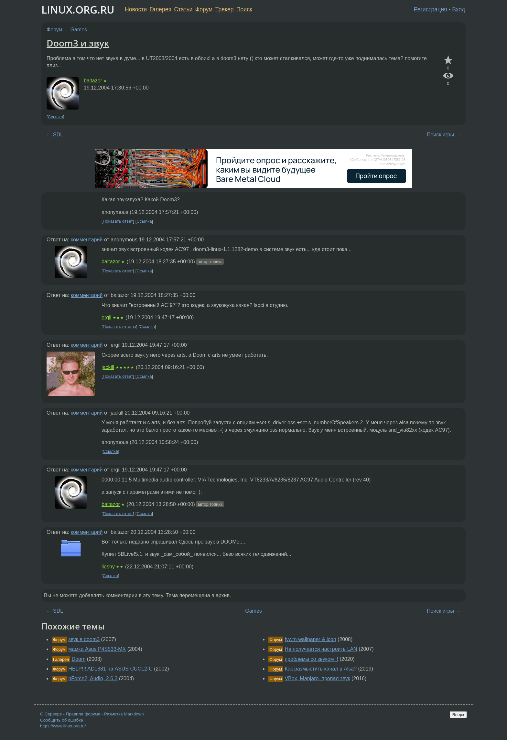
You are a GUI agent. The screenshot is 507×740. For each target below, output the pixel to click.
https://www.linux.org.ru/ (63, 726)
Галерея (160, 9)
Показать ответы (119, 326)
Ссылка (55, 116)
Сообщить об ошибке (61, 720)
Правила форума (83, 714)
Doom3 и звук (78, 43)
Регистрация (430, 9)
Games (78, 29)
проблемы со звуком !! (311, 659)
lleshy (108, 566)
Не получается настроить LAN (321, 649)
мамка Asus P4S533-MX (97, 649)
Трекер (224, 9)
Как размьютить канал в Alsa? (321, 668)
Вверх (458, 714)
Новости (136, 9)
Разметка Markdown (124, 714)
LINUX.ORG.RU (77, 9)
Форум (203, 9)
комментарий (87, 239)
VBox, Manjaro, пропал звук (317, 678)
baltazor (93, 80)
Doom (79, 659)
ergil (106, 317)
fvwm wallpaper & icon (310, 639)
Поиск (244, 9)
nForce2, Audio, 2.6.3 (92, 678)
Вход (458, 9)
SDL (58, 134)
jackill (108, 367)
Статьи (183, 9)
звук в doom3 (84, 639)
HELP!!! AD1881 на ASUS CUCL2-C (110, 668)
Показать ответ (118, 221)
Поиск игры (440, 134)
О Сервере (51, 714)
